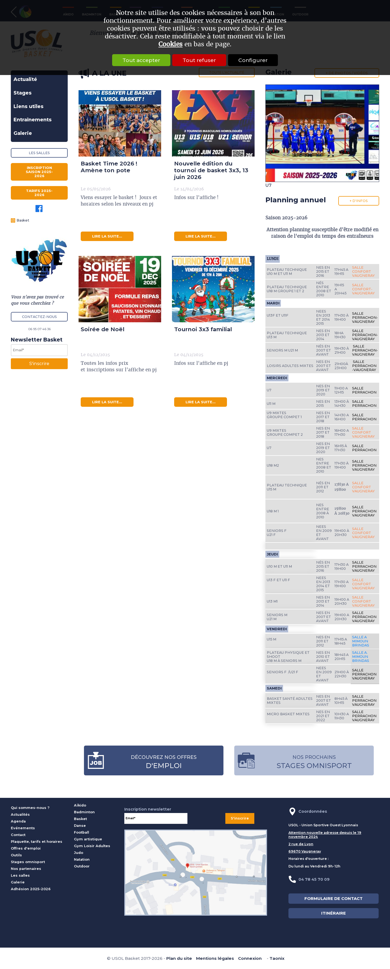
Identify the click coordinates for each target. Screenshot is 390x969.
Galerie (23, 133)
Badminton (84, 812)
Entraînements (33, 119)
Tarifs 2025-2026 (39, 193)
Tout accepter (139, 60)
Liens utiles (29, 106)
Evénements (23, 828)
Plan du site (179, 958)
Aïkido (80, 805)
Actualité (25, 79)
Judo (78, 853)
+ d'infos (359, 201)
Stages (23, 93)
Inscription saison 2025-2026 (39, 172)
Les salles (39, 153)
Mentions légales (215, 958)
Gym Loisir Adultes (92, 846)
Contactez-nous (39, 317)
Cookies (170, 44)
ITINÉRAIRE (333, 913)
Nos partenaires (26, 869)
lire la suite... (107, 236)
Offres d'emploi (26, 848)
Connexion (250, 958)
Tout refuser (199, 60)
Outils (16, 855)
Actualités (20, 814)
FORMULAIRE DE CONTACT (333, 898)
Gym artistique (88, 839)
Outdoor (82, 866)
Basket (23, 220)
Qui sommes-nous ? (30, 808)
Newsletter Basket (37, 340)
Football (81, 832)
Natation (82, 859)
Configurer (255, 60)
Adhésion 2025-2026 (31, 889)
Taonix (276, 958)
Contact (18, 835)
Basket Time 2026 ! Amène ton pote (109, 167)
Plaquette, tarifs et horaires (36, 842)
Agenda (18, 821)
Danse (80, 826)
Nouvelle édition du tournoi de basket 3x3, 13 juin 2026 (211, 170)
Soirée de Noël (102, 329)
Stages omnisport (28, 862)
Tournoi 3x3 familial (203, 329)
